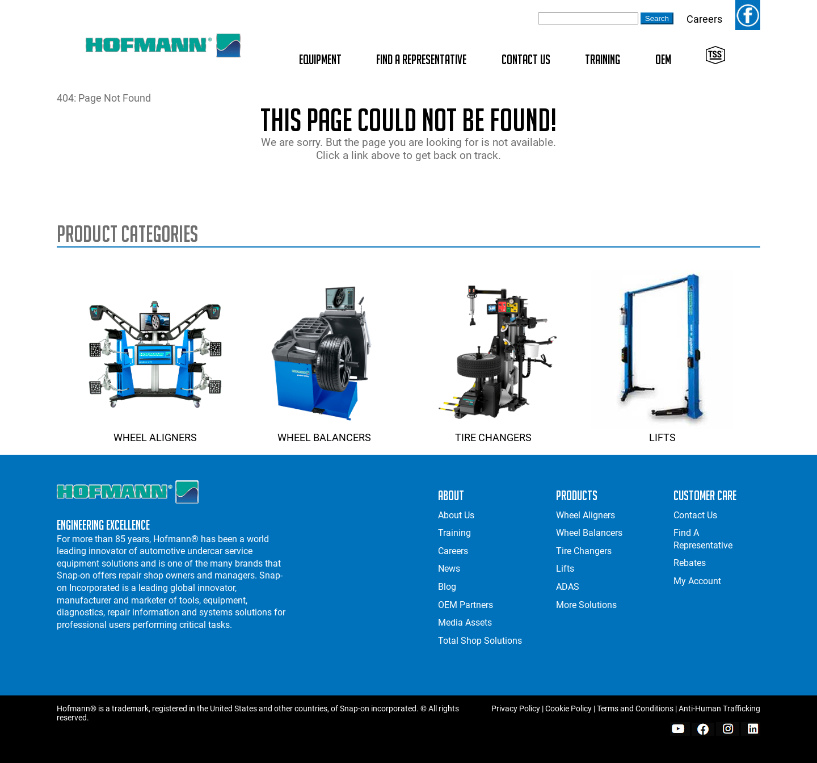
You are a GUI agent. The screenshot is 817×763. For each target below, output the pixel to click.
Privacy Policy (515, 708)
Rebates (689, 562)
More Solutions (586, 605)
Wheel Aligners (155, 431)
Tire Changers (493, 431)
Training (602, 59)
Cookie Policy (568, 708)
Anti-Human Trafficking (719, 708)
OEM (663, 59)
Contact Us (526, 59)
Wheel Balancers (324, 431)
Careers (704, 19)
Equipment (320, 59)
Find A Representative (421, 59)
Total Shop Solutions (480, 640)
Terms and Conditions (635, 708)
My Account (697, 581)
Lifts (662, 431)
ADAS (567, 586)
